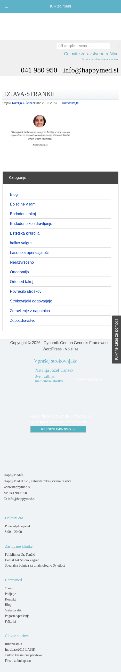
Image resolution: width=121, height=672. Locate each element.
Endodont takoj (23, 214)
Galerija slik (13, 610)
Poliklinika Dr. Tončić (20, 554)
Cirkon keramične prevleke (23, 655)
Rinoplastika (13, 644)
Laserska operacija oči (29, 253)
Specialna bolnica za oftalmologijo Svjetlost (35, 565)
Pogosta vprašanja (17, 616)
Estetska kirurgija (25, 233)
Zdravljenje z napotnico (30, 311)
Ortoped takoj (21, 282)
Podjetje (10, 594)
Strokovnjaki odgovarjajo (31, 301)
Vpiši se (72, 349)
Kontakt (10, 599)
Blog (14, 194)
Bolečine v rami (23, 204)
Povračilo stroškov (25, 291)
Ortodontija (19, 272)
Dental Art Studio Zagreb (22, 560)
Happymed (60, 26)
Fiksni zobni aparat (18, 661)
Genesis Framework (91, 343)
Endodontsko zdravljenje (31, 223)
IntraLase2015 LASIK (20, 649)
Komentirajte (70, 103)
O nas (9, 588)
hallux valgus (21, 243)
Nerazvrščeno (22, 262)
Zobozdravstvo (22, 320)
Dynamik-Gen (55, 343)
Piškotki (10, 621)
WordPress (52, 349)
